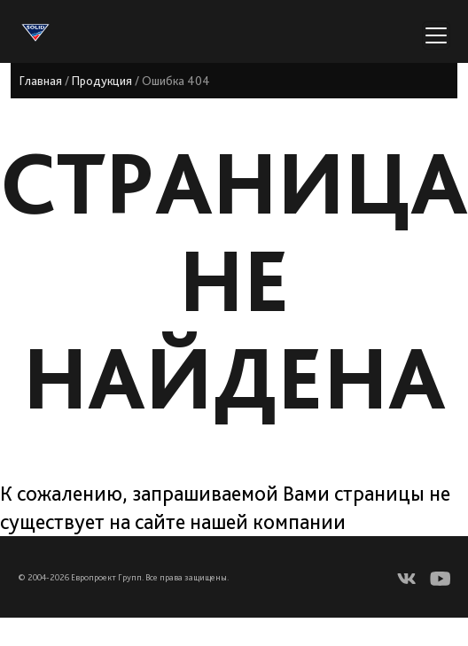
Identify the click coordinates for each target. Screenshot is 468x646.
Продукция (102, 81)
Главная (41, 81)
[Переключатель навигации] (436, 35)
